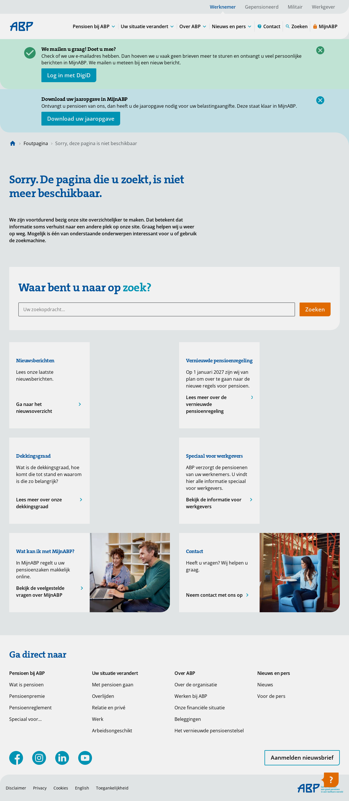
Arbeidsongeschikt (112, 730)
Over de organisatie (196, 684)
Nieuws (265, 684)
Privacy (40, 788)
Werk (97, 719)
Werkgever (323, 7)
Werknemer (223, 7)
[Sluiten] (320, 50)
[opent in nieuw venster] (68, 75)
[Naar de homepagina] (12, 143)
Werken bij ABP (191, 696)
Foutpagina (36, 143)
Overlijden (103, 696)
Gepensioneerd (262, 7)
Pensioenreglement (30, 707)
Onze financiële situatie (200, 707)
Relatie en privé (108, 707)
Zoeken (315, 309)
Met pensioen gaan (112, 684)
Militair (295, 7)
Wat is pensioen (26, 684)
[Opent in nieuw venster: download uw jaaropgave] (80, 119)
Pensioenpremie (27, 696)
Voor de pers (271, 696)
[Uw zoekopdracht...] (156, 309)
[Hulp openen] (329, 782)
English (82, 788)
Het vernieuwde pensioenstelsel (209, 730)
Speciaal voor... (25, 719)
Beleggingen (188, 719)
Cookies (60, 788)
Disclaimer (16, 788)
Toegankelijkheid (112, 788)
